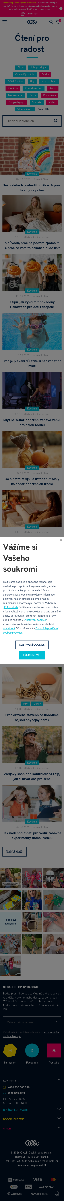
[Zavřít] (60, 540)
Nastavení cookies (35, 620)
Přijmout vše (11, 607)
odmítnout (9, 628)
